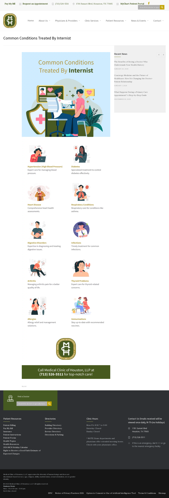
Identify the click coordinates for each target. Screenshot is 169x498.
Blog (24, 386)
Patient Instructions (12, 434)
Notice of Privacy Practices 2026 (69, 493)
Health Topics (9, 441)
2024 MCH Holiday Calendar (15, 447)
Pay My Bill (10, 3)
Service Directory (53, 431)
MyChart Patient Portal (132, 3)
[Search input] (149, 7)
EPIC (50, 493)
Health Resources (11, 444)
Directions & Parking (54, 434)
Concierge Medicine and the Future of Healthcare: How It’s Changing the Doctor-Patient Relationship (133, 78)
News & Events (138, 20)
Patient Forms (9, 438)
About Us (43, 20)
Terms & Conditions (147, 493)
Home (31, 20)
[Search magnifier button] (162, 7)
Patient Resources (115, 20)
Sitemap (162, 493)
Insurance (7, 431)
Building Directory (53, 425)
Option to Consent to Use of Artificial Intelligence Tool (111, 493)
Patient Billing (9, 425)
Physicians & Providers (66, 20)
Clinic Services (91, 20)
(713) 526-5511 (62, 3)
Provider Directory (53, 428)
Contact (157, 20)
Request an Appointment (35, 3)
